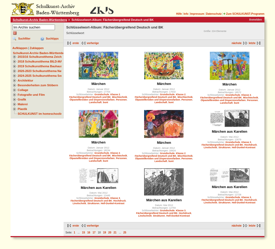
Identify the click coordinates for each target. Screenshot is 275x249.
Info (186, 13)
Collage (23, 90)
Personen (121, 99)
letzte (252, 43)
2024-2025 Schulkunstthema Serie (41, 75)
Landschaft (95, 102)
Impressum (197, 13)
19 (104, 232)
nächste (237, 43)
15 (83, 232)
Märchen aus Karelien (229, 131)
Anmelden (255, 19)
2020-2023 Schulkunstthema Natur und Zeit (47, 71)
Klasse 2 (115, 94)
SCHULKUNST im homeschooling (41, 113)
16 (88, 232)
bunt (105, 102)
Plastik (22, 109)
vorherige (93, 43)
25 (124, 232)
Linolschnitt (210, 147)
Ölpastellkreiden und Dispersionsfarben (92, 99)
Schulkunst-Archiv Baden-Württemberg (40, 19)
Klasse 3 (246, 142)
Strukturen (225, 147)
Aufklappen (19, 48)
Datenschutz (213, 13)
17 (94, 232)
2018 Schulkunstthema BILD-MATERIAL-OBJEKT (51, 61)
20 (109, 232)
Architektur (25, 80)
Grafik (22, 99)
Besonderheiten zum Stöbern (38, 85)
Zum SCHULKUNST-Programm (243, 13)
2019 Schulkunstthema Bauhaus (40, 66)
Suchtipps (52, 38)
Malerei (23, 104)
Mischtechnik (119, 97)
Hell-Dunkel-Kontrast (243, 147)
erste (76, 43)
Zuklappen (37, 48)
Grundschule (101, 94)
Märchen (98, 84)
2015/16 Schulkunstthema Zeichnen (42, 56)
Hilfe (179, 13)
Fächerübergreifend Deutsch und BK (90, 97)
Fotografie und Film (31, 94)
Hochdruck (250, 144)
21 (114, 232)
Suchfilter (24, 38)
